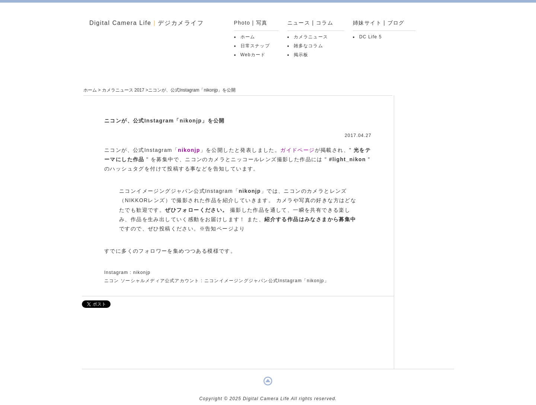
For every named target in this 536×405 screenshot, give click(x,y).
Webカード (253, 54)
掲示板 (301, 54)
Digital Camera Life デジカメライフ (146, 23)
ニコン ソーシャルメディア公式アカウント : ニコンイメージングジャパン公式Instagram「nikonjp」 (216, 280)
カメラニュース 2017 (123, 90)
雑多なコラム (308, 45)
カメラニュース (311, 36)
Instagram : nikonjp (127, 272)
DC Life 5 (370, 36)
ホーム (247, 36)
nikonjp (189, 150)
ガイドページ (297, 150)
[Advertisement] (238, 342)
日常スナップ (255, 45)
